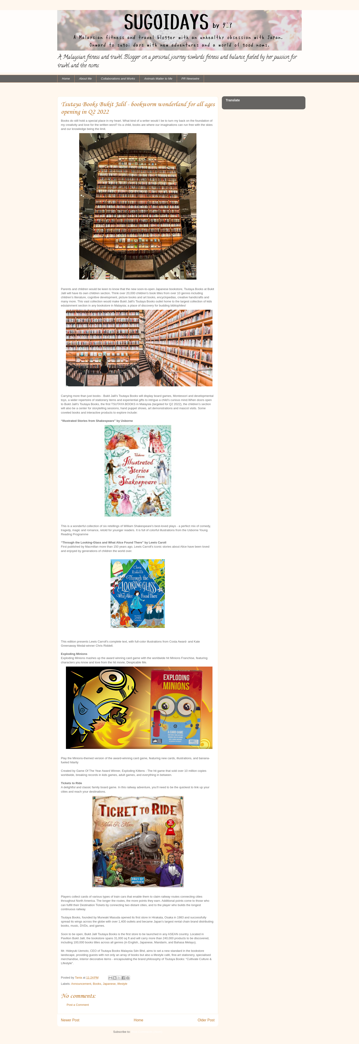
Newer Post (70, 1020)
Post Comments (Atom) (146, 1031)
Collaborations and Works (118, 78)
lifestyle (122, 983)
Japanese (109, 983)
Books (97, 983)
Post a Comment (78, 1004)
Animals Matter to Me (158, 78)
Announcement (81, 983)
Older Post (206, 1020)
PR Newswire (190, 78)
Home (66, 78)
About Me (85, 78)
